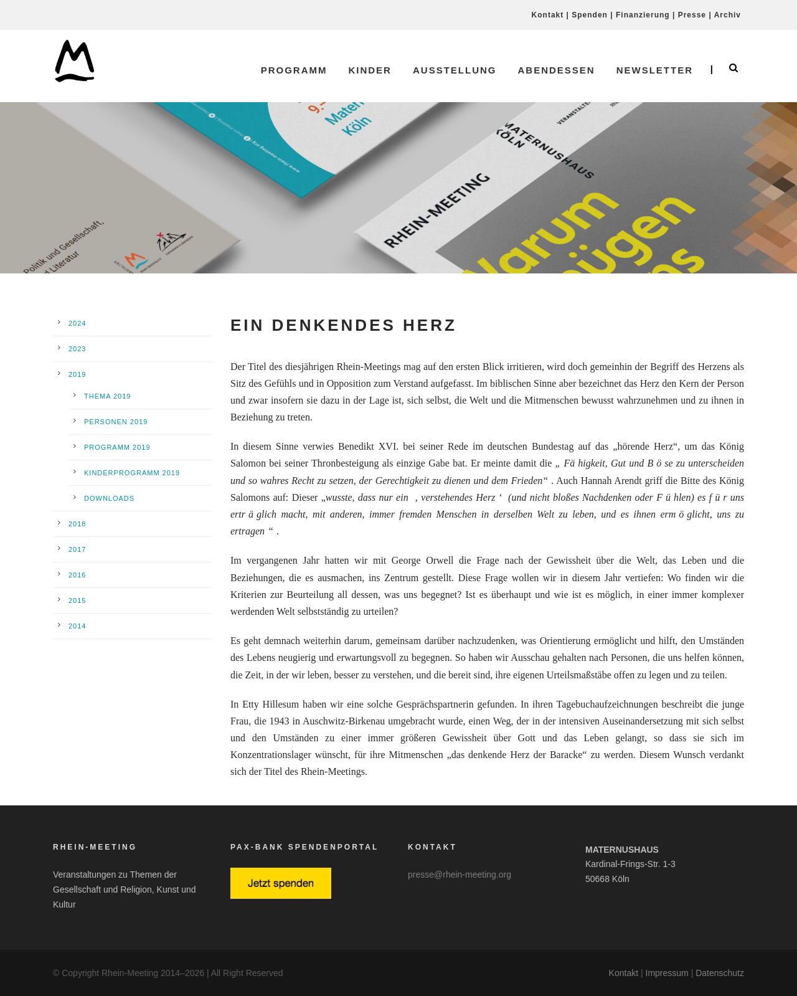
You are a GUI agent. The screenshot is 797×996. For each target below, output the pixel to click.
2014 (77, 626)
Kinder (370, 70)
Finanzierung (643, 15)
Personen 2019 (116, 421)
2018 (77, 524)
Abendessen (556, 70)
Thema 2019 (107, 396)
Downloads (109, 498)
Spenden (590, 15)
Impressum (667, 973)
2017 (77, 549)
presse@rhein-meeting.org (459, 875)
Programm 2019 (117, 447)
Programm (294, 70)
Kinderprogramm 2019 (132, 473)
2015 (77, 600)
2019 (77, 374)
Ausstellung (455, 70)
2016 (77, 575)
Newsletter (654, 70)
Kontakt (548, 15)
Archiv (727, 15)
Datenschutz (720, 973)
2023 (77, 349)
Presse (692, 15)
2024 (77, 323)
